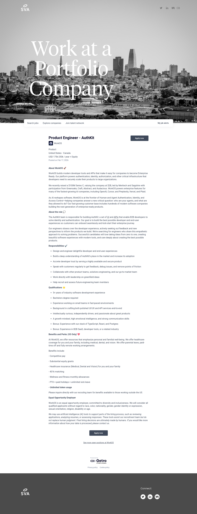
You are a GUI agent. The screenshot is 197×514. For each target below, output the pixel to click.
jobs (33, 123)
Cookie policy (104, 467)
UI (108, 217)
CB (178, 8)
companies (52, 123)
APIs (116, 217)
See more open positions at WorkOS (98, 443)
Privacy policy (92, 467)
